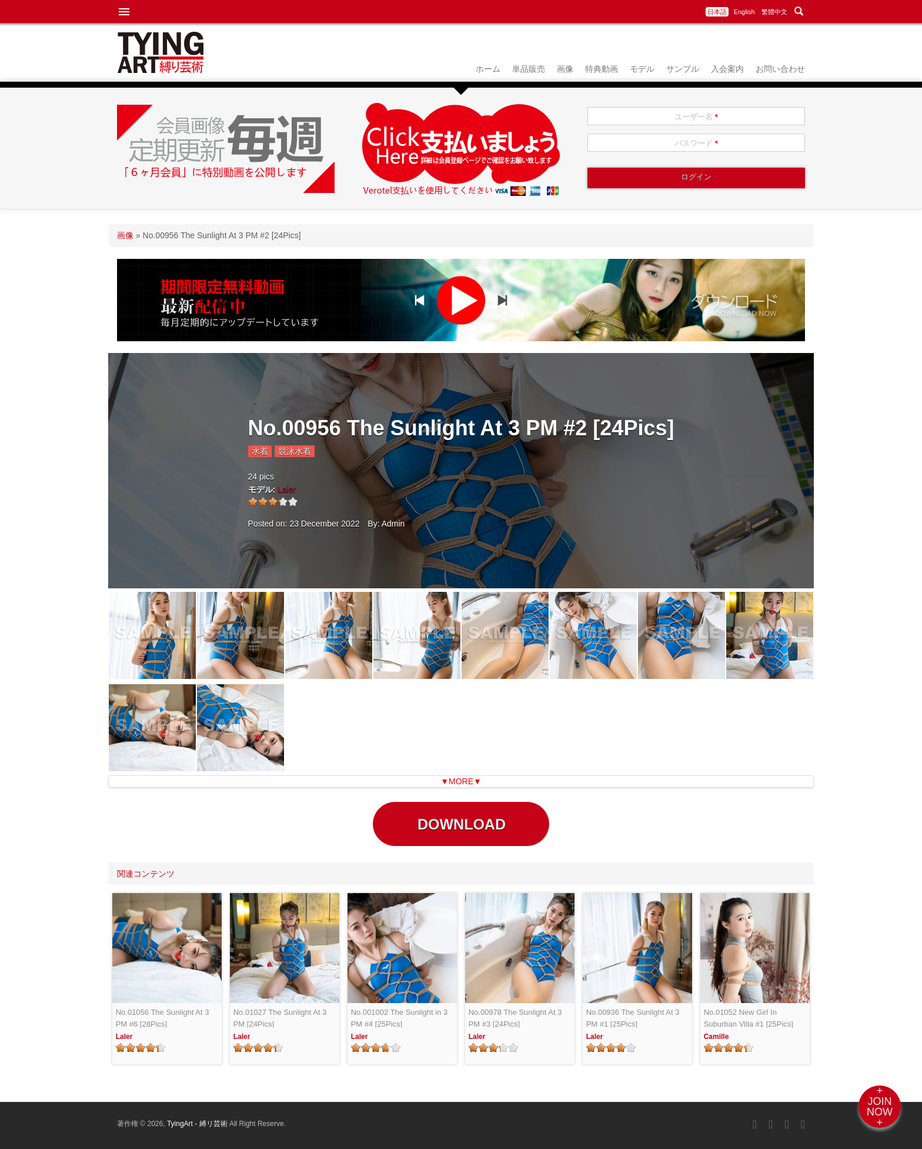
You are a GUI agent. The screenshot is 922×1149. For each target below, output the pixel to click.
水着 (260, 451)
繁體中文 (774, 11)
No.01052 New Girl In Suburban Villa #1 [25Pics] (748, 1018)
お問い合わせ (780, 69)
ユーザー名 (696, 116)
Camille (716, 1037)
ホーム (488, 69)
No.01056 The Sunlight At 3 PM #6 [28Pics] (162, 1018)
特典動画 (601, 69)
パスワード (696, 143)
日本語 (717, 11)
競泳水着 (294, 451)
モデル (642, 69)
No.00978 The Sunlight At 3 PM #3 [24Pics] (515, 1018)
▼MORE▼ (461, 781)
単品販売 (528, 69)
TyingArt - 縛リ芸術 (198, 1124)
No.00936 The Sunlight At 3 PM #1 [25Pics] (633, 1018)
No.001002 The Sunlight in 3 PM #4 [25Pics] (399, 1018)
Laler (287, 489)
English (744, 11)
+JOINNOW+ (880, 1106)
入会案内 (727, 69)
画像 (565, 69)
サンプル (682, 69)
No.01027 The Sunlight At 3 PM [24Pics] (280, 1018)
